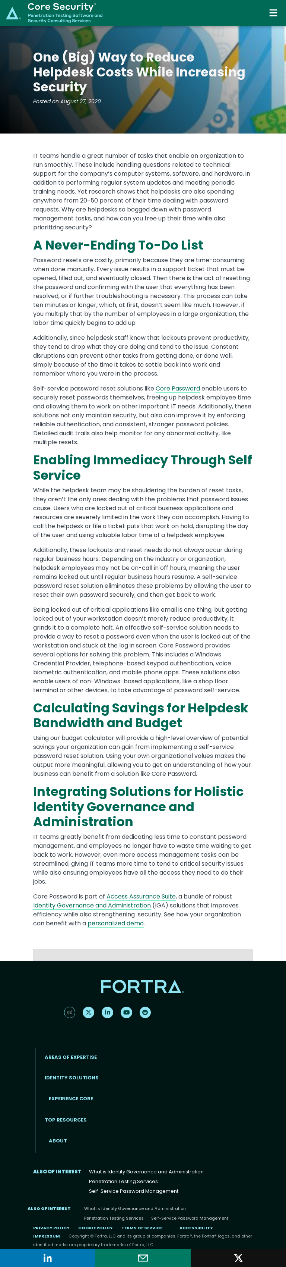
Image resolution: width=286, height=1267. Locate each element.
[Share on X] (238, 1258)
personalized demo (116, 923)
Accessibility (196, 1228)
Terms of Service (141, 1228)
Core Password (178, 388)
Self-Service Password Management (133, 1191)
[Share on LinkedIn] (47, 1258)
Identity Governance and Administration (92, 905)
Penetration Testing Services (123, 1181)
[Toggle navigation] (274, 13)
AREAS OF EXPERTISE (71, 1057)
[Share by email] (143, 1258)
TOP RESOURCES (66, 1119)
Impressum (46, 1236)
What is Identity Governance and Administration (146, 1171)
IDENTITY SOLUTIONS (72, 1077)
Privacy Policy (51, 1228)
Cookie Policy (95, 1228)
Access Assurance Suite (141, 896)
